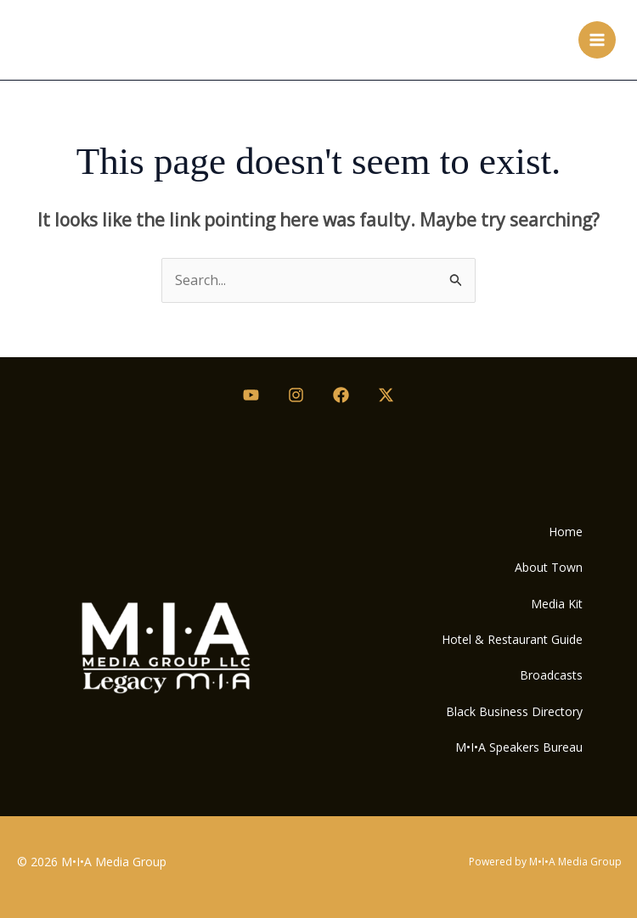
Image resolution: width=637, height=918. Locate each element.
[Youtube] (251, 395)
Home (566, 531)
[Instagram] (296, 395)
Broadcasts (551, 675)
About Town (549, 567)
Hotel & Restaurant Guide (512, 639)
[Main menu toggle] (597, 40)
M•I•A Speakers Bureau (519, 747)
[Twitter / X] (386, 395)
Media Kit (557, 604)
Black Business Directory (514, 711)
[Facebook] (341, 395)
